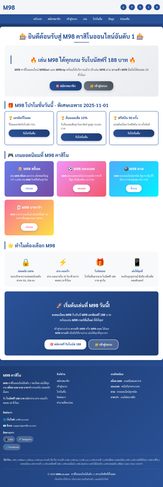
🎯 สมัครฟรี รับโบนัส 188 (65, 344)
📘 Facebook (12, 447)
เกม (85, 19)
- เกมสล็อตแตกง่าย (126, 381)
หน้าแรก (37, 19)
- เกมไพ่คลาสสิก (123, 397)
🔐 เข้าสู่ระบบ (98, 86)
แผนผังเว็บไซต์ (101, 479)
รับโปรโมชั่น (29, 133)
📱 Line (9, 439)
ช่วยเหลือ (125, 19)
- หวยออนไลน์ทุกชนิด (124, 391)
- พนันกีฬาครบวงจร (125, 386)
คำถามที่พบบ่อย (65, 402)
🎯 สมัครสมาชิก (66, 86)
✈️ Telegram (25, 439)
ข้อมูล (111, 19)
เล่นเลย (29, 188)
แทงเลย (81, 188)
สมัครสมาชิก (54, 19)
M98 (9, 7)
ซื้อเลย (133, 188)
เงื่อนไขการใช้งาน (62, 479)
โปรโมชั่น (97, 19)
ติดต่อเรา (61, 397)
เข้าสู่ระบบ (72, 19)
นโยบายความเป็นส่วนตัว (83, 479)
